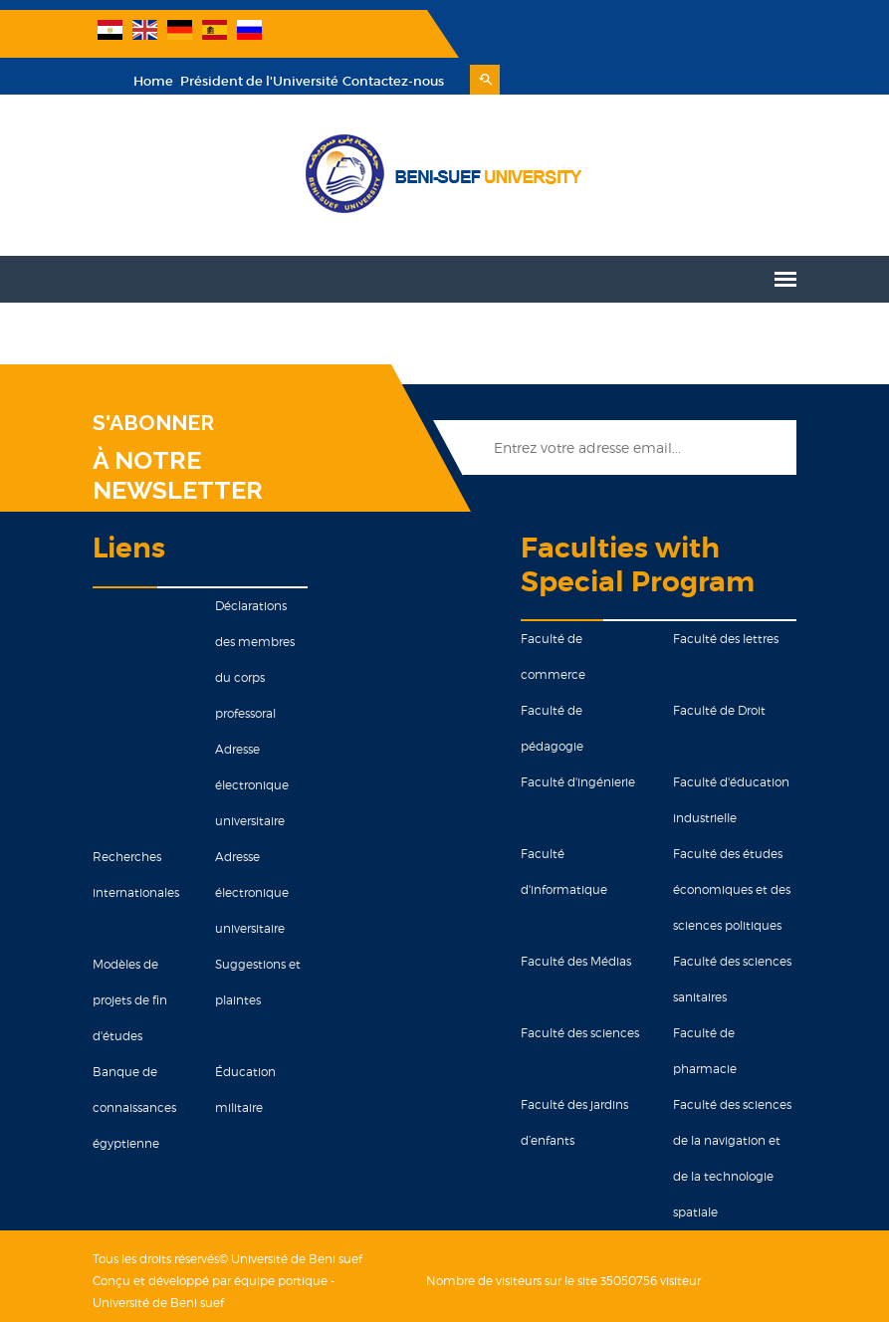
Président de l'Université (561, 39)
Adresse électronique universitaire (248, 743)
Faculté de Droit (723, 668)
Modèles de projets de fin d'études (124, 958)
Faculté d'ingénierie (579, 740)
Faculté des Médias (577, 919)
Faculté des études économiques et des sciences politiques (735, 847)
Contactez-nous (697, 39)
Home (457, 39)
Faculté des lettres (729, 596)
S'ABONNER (147, 380)
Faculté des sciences (581, 991)
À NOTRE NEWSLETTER (172, 433)
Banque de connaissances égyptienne (128, 1065)
